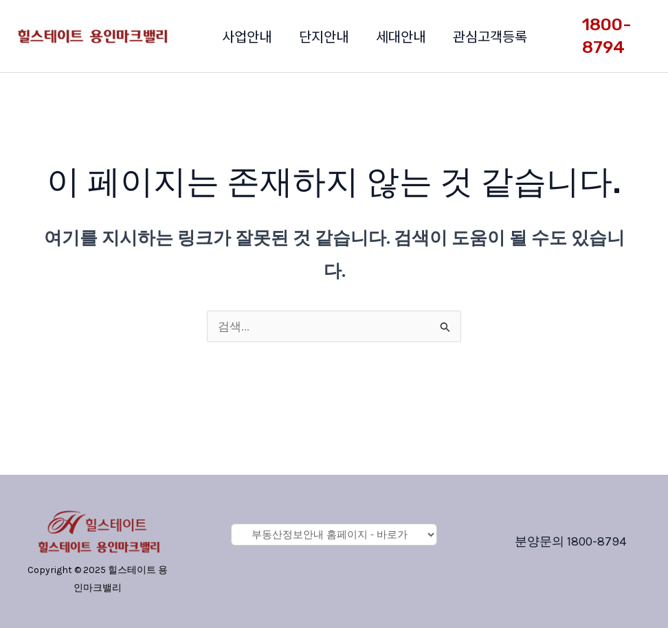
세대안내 (400, 36)
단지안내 (323, 36)
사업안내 (246, 36)
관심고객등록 (490, 36)
